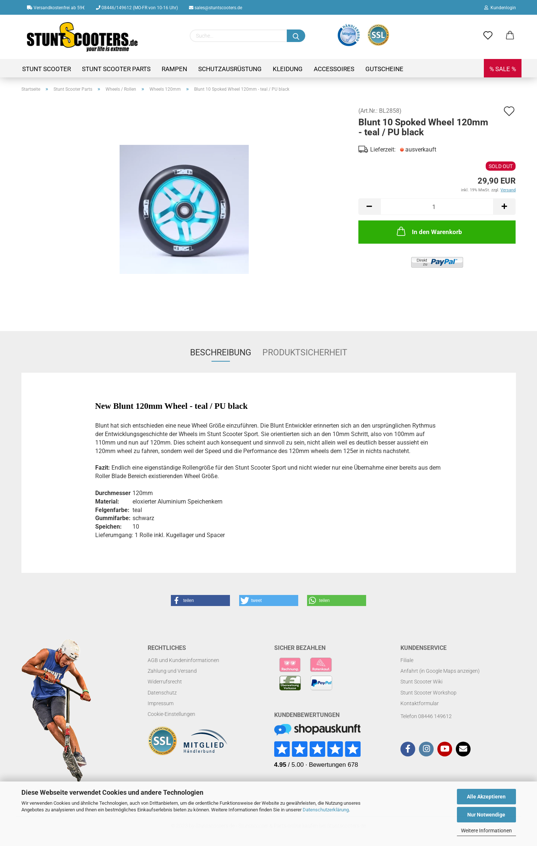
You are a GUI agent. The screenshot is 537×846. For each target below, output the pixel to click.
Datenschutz (162, 693)
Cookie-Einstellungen (171, 714)
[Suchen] (296, 35)
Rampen (174, 69)
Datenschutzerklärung (326, 809)
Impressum (160, 703)
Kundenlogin (500, 7)
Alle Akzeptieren (486, 797)
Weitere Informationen (486, 830)
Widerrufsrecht (165, 682)
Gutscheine (384, 69)
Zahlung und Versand (172, 671)
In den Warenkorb (428, 231)
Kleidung (288, 69)
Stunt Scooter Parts (116, 69)
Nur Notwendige (486, 815)
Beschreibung (220, 353)
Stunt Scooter (46, 69)
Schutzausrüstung (230, 69)
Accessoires (334, 69)
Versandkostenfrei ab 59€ (56, 7)
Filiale (406, 660)
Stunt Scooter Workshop (428, 693)
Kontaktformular (419, 703)
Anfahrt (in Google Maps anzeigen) (440, 671)
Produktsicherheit (304, 353)
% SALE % (502, 69)
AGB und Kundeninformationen (183, 660)
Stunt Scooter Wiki (421, 682)
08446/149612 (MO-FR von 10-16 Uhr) (137, 7)
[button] (200, 600)
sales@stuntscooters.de (215, 7)
